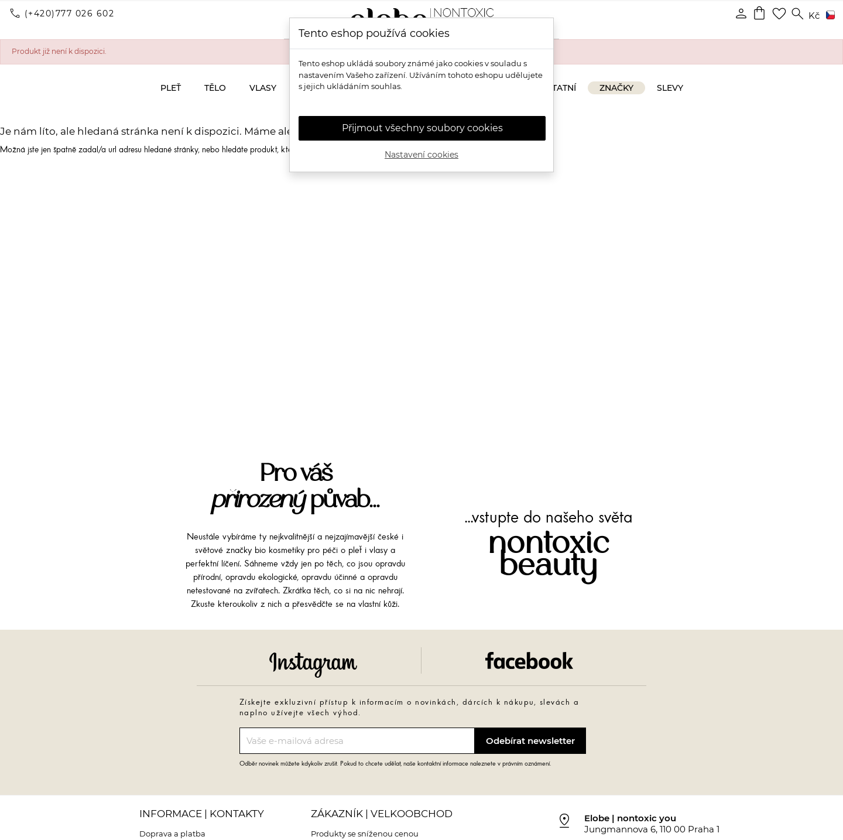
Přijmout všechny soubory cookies (422, 128)
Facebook (529, 660)
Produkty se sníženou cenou (365, 833)
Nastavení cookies (421, 154)
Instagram (313, 665)
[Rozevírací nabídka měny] (814, 16)
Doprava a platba (172, 833)
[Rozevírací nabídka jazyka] (828, 16)
